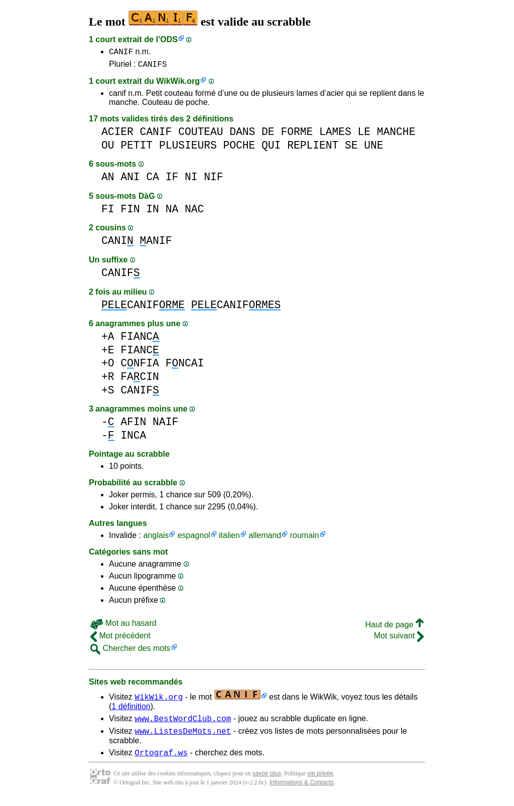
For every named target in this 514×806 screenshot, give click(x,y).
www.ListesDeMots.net (183, 736)
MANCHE (396, 134)
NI (191, 180)
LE (363, 134)
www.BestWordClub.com (183, 722)
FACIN (139, 379)
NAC (194, 212)
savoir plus (266, 780)
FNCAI (185, 366)
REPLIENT (312, 148)
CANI (117, 243)
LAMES (335, 134)
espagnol (194, 538)
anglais (156, 538)
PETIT (136, 148)
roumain (304, 538)
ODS (169, 39)
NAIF (165, 425)
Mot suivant (399, 638)
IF (172, 180)
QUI (271, 148)
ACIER (117, 134)
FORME (297, 134)
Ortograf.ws (161, 759)
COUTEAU (200, 134)
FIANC (139, 339)
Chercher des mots (130, 651)
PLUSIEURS (188, 148)
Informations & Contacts (302, 789)
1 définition (130, 709)
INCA (133, 438)
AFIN (133, 425)
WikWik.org (178, 84)
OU (107, 148)
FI (107, 212)
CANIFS (152, 66)
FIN (130, 212)
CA (152, 180)
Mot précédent (120, 638)
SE (351, 148)
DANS (242, 134)
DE (268, 134)
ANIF (156, 243)
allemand (264, 538)
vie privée (320, 780)
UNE (373, 148)
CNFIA (139, 366)
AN (107, 180)
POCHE (239, 148)
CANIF (121, 52)
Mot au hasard (123, 626)
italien (229, 538)
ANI (130, 180)
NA (172, 212)
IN (152, 212)
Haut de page (394, 627)
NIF (213, 180)
